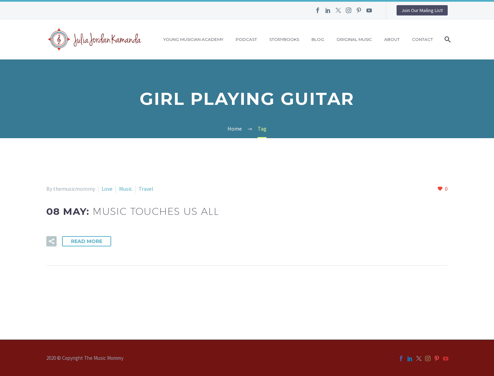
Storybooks (284, 39)
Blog (317, 39)
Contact (422, 39)
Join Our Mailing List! (422, 10)
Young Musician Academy (193, 39)
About (392, 39)
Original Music (354, 39)
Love (107, 188)
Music (125, 188)
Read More (86, 241)
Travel (146, 188)
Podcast (246, 39)
